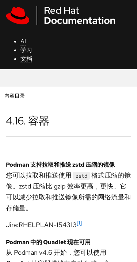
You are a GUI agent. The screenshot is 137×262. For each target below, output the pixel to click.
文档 (26, 59)
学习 (26, 50)
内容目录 (14, 95)
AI (23, 41)
